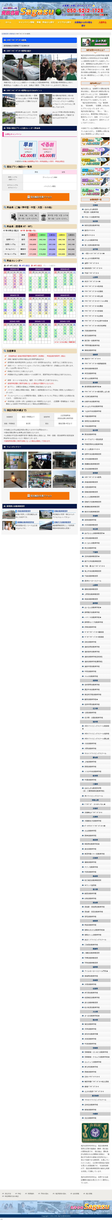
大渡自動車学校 (90, 487)
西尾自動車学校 (90, 767)
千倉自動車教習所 (91, 576)
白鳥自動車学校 (90, 898)
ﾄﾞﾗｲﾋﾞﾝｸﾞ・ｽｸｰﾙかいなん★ (95, 804)
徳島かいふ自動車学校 (93, 935)
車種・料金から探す (45, 22)
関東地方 (12, 34)
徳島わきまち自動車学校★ (95, 930)
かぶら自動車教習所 (92, 497)
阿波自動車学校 (90, 925)
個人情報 (89, 1193)
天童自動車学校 (90, 331)
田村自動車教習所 (91, 369)
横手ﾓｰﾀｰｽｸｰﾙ (90, 235)
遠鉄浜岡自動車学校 (92, 647)
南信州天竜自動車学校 (93, 695)
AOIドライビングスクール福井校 (97, 734)
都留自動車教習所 (91, 589)
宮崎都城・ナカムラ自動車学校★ (97, 1057)
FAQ (19, 1193)
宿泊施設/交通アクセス (39, 197)
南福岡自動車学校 (91, 976)
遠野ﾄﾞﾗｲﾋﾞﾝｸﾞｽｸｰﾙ (92, 263)
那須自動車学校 (90, 434)
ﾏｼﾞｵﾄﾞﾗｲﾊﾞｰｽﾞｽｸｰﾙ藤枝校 (94, 632)
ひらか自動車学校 (91, 240)
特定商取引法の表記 (12, 1196)
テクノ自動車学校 (91, 867)
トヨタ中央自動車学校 (93, 771)
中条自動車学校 (90, 426)
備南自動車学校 (90, 862)
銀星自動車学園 (90, 893)
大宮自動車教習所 (91, 525)
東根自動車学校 (90, 350)
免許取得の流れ (60, 1193)
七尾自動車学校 (90, 713)
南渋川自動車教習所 (92, 512)
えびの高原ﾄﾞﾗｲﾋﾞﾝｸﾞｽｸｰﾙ (94, 1091)
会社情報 (76, 1193)
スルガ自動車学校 (91, 676)
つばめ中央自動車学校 (93, 411)
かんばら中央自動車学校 (94, 406)
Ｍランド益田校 (90, 885)
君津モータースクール (93, 581)
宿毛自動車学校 (90, 917)
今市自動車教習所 (91, 459)
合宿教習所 (5, 34)
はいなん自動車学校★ (93, 607)
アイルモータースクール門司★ (96, 971)
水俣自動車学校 (90, 1039)
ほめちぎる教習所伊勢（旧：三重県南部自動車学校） (93, 789)
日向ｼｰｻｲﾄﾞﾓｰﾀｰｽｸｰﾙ (92, 1077)
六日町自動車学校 (91, 396)
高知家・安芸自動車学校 (94, 912)
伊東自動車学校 (90, 627)
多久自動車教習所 (91, 1003)
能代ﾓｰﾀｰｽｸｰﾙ (90, 230)
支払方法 (8, 1193)
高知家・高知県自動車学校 (95, 907)
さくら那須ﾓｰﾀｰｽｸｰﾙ (92, 449)
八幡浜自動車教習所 (92, 953)
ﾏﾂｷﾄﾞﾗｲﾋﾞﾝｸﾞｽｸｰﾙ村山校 (94, 296)
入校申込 (102, 22)
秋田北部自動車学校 (92, 225)
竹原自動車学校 (90, 872)
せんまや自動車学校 (92, 258)
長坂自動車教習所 (91, 599)
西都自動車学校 (90, 1072)
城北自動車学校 (90, 1024)
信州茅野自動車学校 (92, 685)
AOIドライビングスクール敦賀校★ (95, 727)
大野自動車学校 (90, 748)
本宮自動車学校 (90, 373)
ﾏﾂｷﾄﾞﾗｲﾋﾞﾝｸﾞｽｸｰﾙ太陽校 (94, 291)
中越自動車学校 (90, 416)
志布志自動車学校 (91, 1105)
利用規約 (31, 1193)
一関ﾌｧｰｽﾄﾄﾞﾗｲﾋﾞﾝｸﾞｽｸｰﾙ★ (95, 253)
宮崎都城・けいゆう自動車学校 (96, 1052)
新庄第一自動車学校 (92, 341)
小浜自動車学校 (90, 743)
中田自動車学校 (90, 671)
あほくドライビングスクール (95, 940)
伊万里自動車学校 (91, 993)
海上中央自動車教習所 (93, 571)
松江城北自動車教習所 (93, 880)
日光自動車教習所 (91, 469)
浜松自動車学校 (90, 642)
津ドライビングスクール (94, 796)
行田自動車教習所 (91, 538)
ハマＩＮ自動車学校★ (93, 617)
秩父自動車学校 (90, 548)
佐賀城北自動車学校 (92, 998)
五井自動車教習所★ (92, 556)
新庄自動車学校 (90, 336)
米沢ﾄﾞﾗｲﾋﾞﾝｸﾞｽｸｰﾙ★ (92, 281)
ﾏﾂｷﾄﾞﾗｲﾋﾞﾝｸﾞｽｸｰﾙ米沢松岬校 (95, 326)
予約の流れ (44, 1193)
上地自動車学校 (90, 762)
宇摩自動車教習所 (91, 958)
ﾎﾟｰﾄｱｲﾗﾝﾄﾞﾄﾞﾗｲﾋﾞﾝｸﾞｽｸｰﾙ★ (95, 826)
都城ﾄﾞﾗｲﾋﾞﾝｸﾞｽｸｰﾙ (92, 1087)
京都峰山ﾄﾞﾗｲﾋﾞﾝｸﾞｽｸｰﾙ (93, 812)
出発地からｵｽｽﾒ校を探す (83, 24)
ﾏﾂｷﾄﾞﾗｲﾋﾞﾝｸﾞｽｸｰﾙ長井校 (94, 286)
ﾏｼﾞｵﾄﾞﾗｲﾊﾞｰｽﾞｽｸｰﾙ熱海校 (94, 637)
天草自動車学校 (90, 1029)
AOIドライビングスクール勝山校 (97, 739)
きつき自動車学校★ (92, 1016)
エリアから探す (64, 22)
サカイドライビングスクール (95, 753)
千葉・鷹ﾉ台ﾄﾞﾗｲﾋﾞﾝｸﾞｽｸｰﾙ (95, 566)
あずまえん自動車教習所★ (95, 533)
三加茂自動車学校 (91, 945)
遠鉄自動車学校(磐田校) (93, 662)
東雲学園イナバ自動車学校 (95, 854)
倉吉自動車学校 (90, 849)
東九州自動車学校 (91, 1067)
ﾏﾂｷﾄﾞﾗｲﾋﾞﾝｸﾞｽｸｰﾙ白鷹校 (94, 306)
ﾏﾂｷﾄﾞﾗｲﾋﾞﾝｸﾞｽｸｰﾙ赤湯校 (94, 311)
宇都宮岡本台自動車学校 (94, 444)
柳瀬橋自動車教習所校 (25, 522)
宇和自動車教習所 (91, 963)
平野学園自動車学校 (92, 345)
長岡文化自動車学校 (92, 421)
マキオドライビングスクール (95, 1100)
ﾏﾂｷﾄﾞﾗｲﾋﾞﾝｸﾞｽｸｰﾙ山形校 (94, 316)
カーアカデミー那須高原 (94, 439)
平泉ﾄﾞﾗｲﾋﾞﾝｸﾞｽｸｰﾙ (92, 273)
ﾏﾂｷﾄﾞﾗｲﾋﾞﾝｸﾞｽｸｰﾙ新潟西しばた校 (97, 392)
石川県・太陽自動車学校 (94, 718)
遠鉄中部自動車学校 (92, 666)
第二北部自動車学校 (92, 245)
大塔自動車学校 (90, 984)
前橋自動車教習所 (61, 511)
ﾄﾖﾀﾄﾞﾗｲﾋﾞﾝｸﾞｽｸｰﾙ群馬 (93, 477)
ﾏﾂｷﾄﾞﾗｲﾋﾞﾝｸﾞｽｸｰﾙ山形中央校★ (96, 321)
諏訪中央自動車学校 (92, 689)
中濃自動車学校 (90, 780)
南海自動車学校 (90, 1110)
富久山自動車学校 (91, 378)
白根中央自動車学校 (92, 402)
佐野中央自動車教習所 (93, 454)
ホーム (8, 22)
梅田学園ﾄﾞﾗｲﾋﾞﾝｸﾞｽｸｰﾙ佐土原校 (97, 1082)
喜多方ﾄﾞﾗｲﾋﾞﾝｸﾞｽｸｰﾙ (92, 359)
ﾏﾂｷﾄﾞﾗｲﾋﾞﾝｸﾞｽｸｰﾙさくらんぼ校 (96, 301)
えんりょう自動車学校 (93, 1062)
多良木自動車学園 (91, 1034)
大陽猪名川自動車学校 (93, 821)
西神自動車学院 (90, 836)
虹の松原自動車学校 (92, 1007)
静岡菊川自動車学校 (92, 612)
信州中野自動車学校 (92, 704)
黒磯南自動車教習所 (92, 464)
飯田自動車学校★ (91, 699)
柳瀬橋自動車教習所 (92, 507)
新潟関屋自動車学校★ (93, 387)
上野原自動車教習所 (92, 594)
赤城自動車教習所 (24, 511)
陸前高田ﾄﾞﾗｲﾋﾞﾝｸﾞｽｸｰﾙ (93, 268)
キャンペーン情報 (26, 22)
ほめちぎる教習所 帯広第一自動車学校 (90, 210)
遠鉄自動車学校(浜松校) (93, 657)
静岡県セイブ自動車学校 (94, 622)
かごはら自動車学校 (92, 543)
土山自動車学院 (90, 831)
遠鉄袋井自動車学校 (92, 652)
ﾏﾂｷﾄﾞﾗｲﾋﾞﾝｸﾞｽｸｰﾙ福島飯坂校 (95, 364)
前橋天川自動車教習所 (62, 522)
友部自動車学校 (90, 520)
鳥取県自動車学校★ (92, 844)
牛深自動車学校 (90, 1044)
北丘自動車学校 (90, 1118)
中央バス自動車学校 (92, 217)
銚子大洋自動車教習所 (93, 561)
